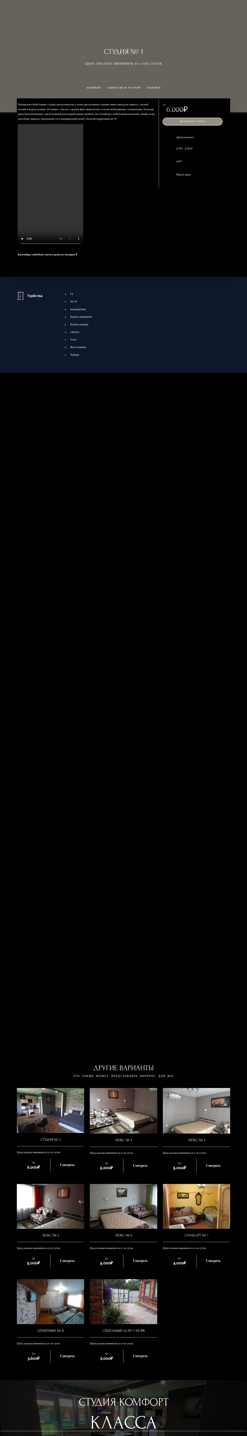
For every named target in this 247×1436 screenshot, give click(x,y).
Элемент (93, 87)
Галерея (154, 87)
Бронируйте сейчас (192, 121)
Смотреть (67, 1165)
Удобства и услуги (124, 87)
